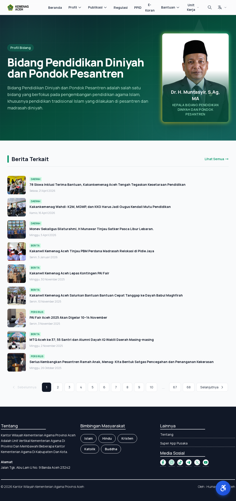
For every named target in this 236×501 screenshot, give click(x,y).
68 (189, 387)
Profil (75, 7)
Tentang (166, 434)
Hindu (107, 438)
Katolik (89, 449)
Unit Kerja (193, 7)
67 (175, 387)
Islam (88, 438)
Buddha (111, 449)
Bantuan (170, 7)
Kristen (127, 438)
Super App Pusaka (174, 443)
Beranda (55, 7)
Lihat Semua (217, 159)
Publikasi (97, 7)
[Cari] (210, 7)
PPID (138, 7)
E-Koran (150, 7)
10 (151, 387)
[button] (223, 488)
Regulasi (121, 7)
